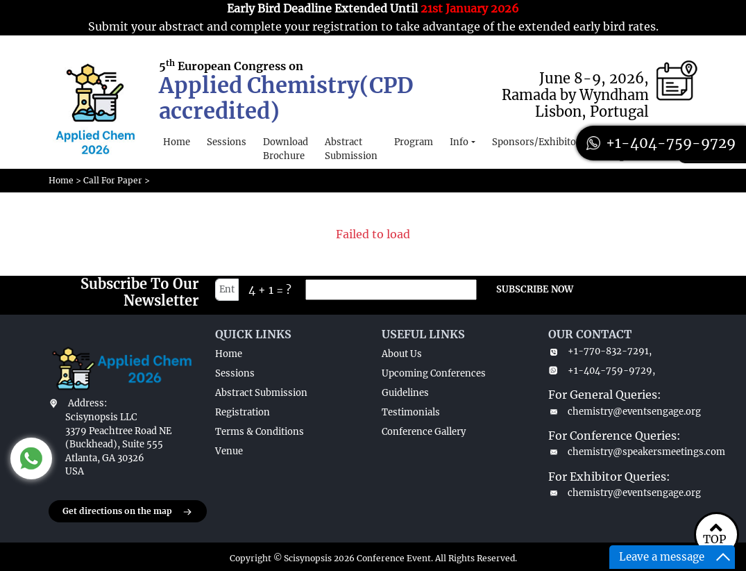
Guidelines (405, 393)
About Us (402, 354)
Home (176, 142)
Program (413, 142)
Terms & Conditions (259, 432)
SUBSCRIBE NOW (534, 289)
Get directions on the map (127, 512)
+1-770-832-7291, (600, 351)
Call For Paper (112, 180)
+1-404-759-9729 (661, 142)
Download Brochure (285, 149)
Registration (242, 412)
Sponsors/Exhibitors (538, 142)
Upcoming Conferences (434, 373)
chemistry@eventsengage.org (623, 411)
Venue (229, 451)
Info (459, 142)
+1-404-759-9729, (601, 370)
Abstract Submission (351, 149)
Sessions (226, 142)
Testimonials (411, 412)
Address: (87, 403)
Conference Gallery (424, 432)
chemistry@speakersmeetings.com (623, 452)
